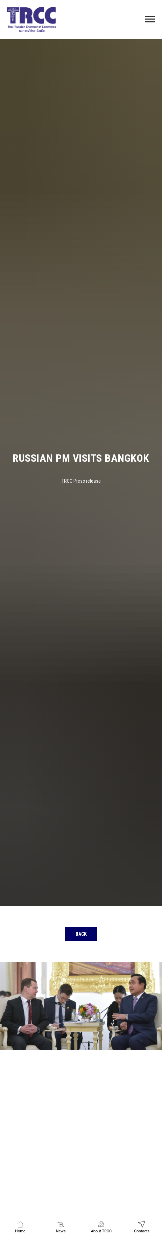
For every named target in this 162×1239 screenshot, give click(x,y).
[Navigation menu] (150, 19)
